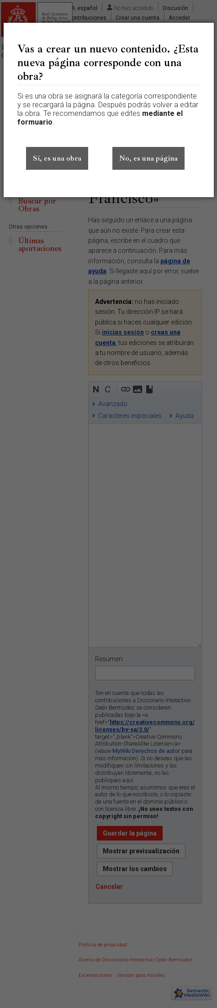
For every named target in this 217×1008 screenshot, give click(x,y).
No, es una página (148, 158)
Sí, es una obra (57, 158)
